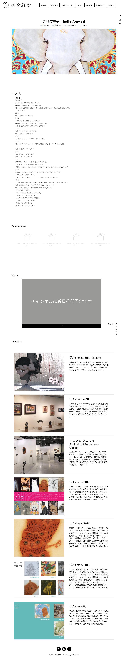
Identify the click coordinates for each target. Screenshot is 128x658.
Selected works (71, 25)
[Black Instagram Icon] (120, 23)
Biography (46, 25)
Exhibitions (57, 25)
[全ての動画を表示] (61, 326)
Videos (84, 25)
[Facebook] (69, 649)
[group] (64, 240)
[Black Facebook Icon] (120, 16)
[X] (120, 20)
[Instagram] (59, 649)
